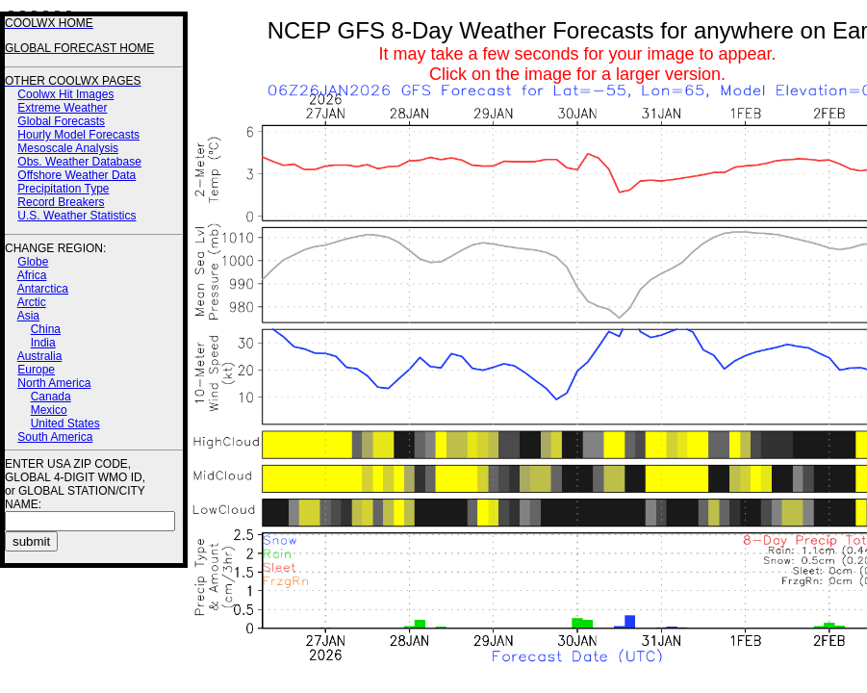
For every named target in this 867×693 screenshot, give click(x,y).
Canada (51, 396)
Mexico (49, 410)
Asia (28, 315)
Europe (36, 369)
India (43, 342)
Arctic (31, 302)
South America (54, 437)
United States (65, 423)
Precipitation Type (63, 188)
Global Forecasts (61, 121)
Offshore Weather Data (76, 175)
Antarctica (42, 288)
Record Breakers (60, 202)
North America (53, 383)
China (46, 329)
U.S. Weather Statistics (76, 215)
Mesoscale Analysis (67, 148)
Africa (32, 275)
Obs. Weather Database (79, 161)
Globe (32, 262)
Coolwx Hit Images (65, 94)
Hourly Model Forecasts (78, 134)
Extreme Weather (62, 108)
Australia (40, 356)
